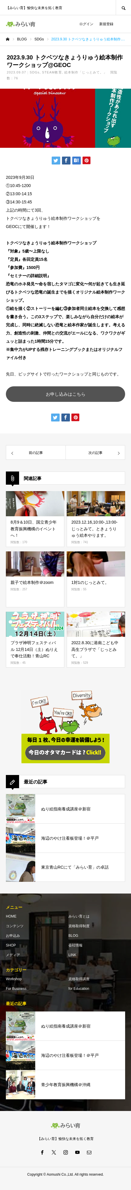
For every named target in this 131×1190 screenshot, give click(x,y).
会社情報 (75, 945)
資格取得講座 (79, 979)
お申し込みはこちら (65, 394)
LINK (72, 955)
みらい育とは (79, 916)
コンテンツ (14, 926)
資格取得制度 (79, 926)
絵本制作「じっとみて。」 (85, 72)
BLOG (73, 936)
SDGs (35, 72)
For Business (16, 989)
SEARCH (123, 7)
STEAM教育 (52, 72)
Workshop (14, 979)
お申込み (13, 936)
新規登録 (106, 24)
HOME (11, 916)
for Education (78, 989)
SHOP (11, 945)
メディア (13, 955)
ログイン (86, 24)
